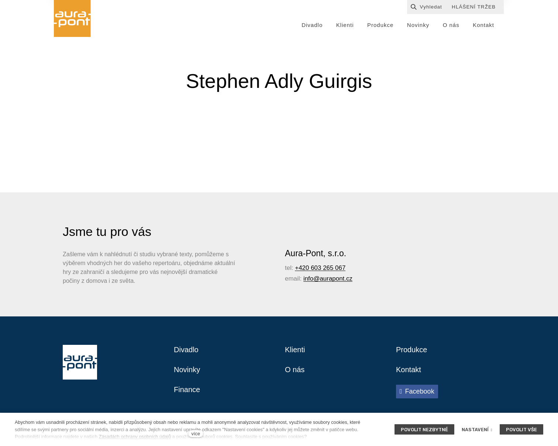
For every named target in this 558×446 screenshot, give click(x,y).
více (196, 433)
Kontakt (408, 370)
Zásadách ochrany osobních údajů (135, 436)
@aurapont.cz (332, 278)
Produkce (411, 350)
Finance (187, 389)
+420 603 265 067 (320, 267)
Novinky (187, 370)
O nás (294, 370)
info (308, 278)
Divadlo (186, 350)
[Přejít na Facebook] (417, 391)
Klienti (295, 350)
